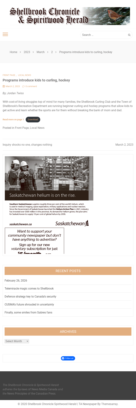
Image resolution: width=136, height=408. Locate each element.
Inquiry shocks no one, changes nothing (27, 144)
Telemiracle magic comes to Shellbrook (29, 288)
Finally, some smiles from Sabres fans (28, 312)
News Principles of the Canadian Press (31, 393)
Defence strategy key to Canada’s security (30, 296)
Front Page (9, 75)
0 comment (29, 86)
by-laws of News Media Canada (37, 389)
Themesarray (109, 404)
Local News (24, 75)
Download (33, 119)
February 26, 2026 (16, 280)
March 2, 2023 (124, 144)
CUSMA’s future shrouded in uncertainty (29, 304)
